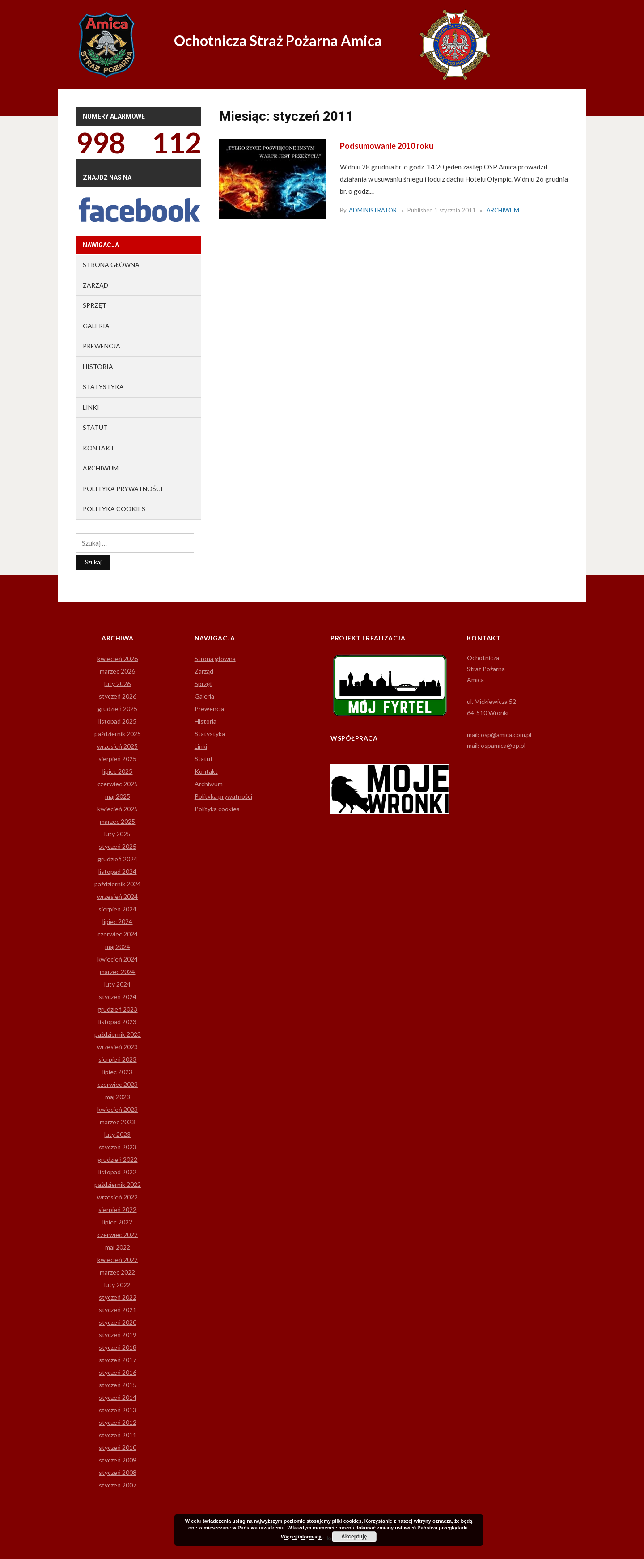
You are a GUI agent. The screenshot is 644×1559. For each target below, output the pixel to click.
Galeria (96, 326)
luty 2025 (117, 834)
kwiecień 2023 (117, 1109)
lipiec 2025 (117, 771)
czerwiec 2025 (117, 784)
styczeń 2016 (117, 1372)
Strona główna (111, 264)
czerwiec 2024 (117, 934)
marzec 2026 (117, 671)
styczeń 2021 (117, 1309)
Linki (91, 407)
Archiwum (503, 210)
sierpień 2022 (117, 1209)
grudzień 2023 (117, 1009)
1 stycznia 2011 (455, 210)
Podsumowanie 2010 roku (386, 146)
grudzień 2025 (117, 708)
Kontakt (98, 448)
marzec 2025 (117, 821)
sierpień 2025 (117, 759)
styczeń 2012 (117, 1422)
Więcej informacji (301, 1536)
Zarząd (95, 285)
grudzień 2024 (117, 859)
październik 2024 (117, 884)
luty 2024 (117, 984)
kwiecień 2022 (117, 1259)
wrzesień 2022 (117, 1197)
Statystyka (103, 386)
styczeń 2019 (117, 1335)
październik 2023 (117, 1034)
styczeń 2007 (117, 1485)
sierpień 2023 (117, 1059)
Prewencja (101, 346)
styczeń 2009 (117, 1460)
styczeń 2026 (117, 696)
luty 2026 (117, 683)
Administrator (373, 210)
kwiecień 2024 (117, 959)
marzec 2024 (117, 971)
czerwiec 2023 (117, 1084)
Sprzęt (94, 305)
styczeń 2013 (117, 1410)
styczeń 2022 (117, 1297)
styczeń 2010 (117, 1447)
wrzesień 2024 (117, 896)
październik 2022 (117, 1184)
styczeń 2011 (117, 1435)
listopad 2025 (117, 721)
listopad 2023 (117, 1021)
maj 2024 (117, 946)
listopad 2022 (117, 1172)
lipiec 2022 (117, 1222)
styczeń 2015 (117, 1385)
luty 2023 (117, 1134)
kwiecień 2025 (117, 809)
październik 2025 (117, 733)
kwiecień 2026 (117, 658)
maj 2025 (117, 796)
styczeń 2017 (117, 1360)
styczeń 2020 (117, 1322)
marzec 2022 (117, 1272)
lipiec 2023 (117, 1072)
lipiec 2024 (117, 921)
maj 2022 (117, 1247)
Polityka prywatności (123, 488)
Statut (95, 427)
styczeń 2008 (117, 1472)
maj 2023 (117, 1097)
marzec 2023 (117, 1122)
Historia (98, 366)
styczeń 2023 (117, 1147)
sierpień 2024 (117, 909)
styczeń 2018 (117, 1347)
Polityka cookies (114, 509)
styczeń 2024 (117, 996)
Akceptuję (354, 1537)
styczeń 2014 (117, 1397)
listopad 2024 (117, 871)
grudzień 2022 (117, 1159)
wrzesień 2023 (117, 1047)
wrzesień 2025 (117, 746)
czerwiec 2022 (117, 1234)
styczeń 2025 (117, 846)
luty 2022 (117, 1284)
